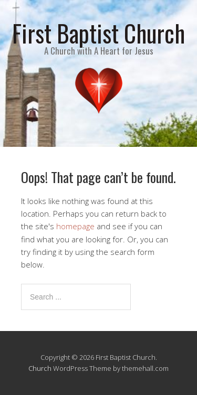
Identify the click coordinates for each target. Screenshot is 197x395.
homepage (75, 226)
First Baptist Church (98, 32)
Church (39, 368)
